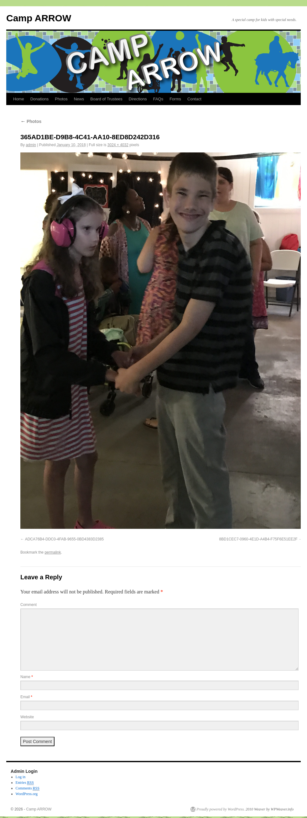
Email (26, 697)
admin (31, 145)
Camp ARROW (38, 18)
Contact (194, 99)
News (79, 99)
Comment (28, 605)
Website (27, 717)
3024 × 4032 (117, 145)
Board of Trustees (106, 99)
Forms (175, 99)
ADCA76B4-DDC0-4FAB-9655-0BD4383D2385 (64, 539)
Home (18, 99)
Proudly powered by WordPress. (220, 809)
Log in (21, 777)
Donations (39, 99)
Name (26, 677)
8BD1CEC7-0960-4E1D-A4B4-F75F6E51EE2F (258, 539)
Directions (138, 99)
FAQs (158, 99)
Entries (25, 782)
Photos (61, 99)
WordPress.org (27, 794)
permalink (52, 552)
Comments (27, 788)
